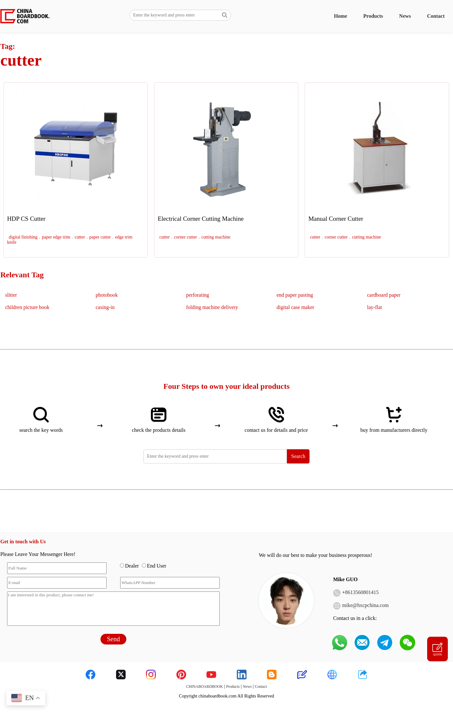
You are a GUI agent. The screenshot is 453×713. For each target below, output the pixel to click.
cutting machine (215, 237)
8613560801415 (362, 592)
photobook (107, 295)
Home (340, 16)
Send (113, 639)
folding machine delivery (212, 307)
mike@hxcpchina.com (365, 605)
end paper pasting (295, 295)
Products (373, 16)
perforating (197, 295)
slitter (11, 295)
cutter (80, 237)
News (405, 16)
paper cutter (100, 237)
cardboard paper (384, 295)
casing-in (105, 307)
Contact (436, 16)
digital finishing (23, 237)
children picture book (27, 307)
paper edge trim (56, 237)
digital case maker (295, 307)
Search (298, 456)
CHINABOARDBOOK (204, 686)
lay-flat (374, 307)
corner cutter (185, 237)
